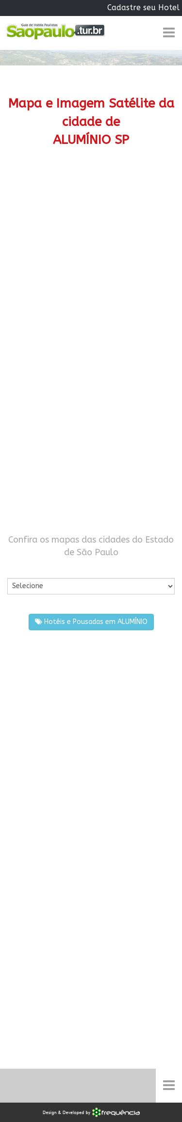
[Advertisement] (91, 264)
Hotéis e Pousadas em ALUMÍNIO (91, 622)
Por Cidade (24, 568)
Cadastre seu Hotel (143, 7)
